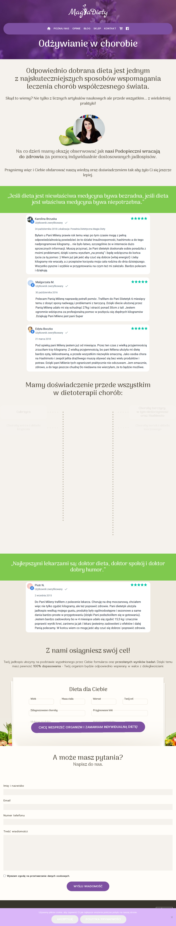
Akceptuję (65, 919)
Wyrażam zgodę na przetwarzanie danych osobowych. (38, 876)
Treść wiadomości (15, 831)
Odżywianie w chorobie (88, 44)
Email (6, 800)
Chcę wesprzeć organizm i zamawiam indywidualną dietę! (88, 727)
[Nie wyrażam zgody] (171, 917)
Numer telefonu (14, 815)
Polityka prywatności (103, 919)
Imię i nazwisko (13, 786)
